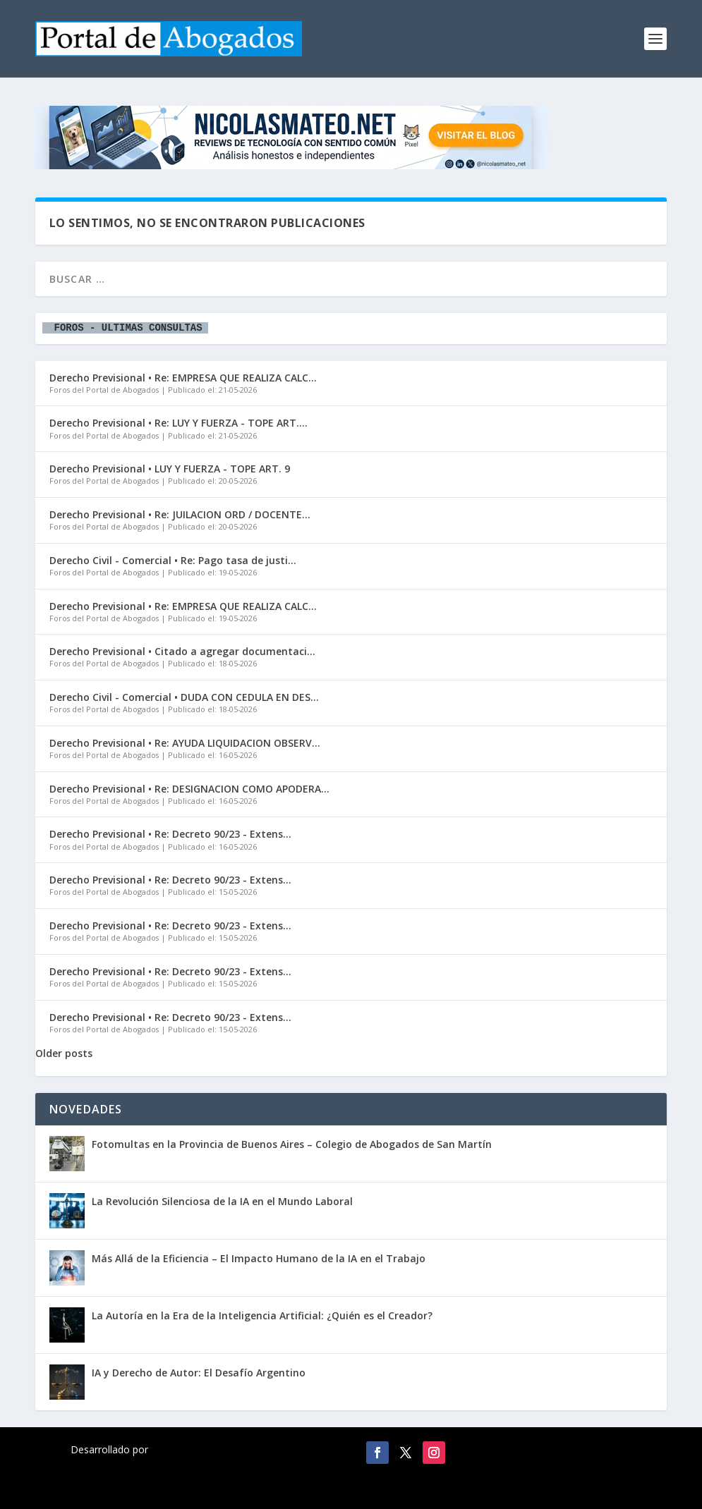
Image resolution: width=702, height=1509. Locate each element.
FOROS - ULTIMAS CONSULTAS (125, 328)
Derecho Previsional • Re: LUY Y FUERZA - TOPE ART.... (178, 422)
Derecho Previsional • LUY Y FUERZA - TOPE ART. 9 (169, 468)
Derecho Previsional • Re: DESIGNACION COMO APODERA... (189, 788)
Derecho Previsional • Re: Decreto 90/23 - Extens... (170, 834)
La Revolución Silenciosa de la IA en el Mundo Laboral (222, 1201)
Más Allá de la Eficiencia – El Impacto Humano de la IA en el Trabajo (258, 1258)
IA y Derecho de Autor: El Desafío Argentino (198, 1372)
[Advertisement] (473, 35)
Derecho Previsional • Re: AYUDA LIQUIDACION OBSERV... (184, 743)
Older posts (63, 1053)
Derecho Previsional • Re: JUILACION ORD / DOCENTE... (179, 514)
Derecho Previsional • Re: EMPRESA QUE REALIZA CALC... (183, 377)
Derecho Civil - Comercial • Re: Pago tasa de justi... (172, 560)
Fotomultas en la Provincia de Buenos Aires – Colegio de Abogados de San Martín (292, 1144)
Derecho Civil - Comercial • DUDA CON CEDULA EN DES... (184, 697)
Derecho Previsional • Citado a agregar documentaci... (182, 651)
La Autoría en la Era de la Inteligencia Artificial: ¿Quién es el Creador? (262, 1315)
